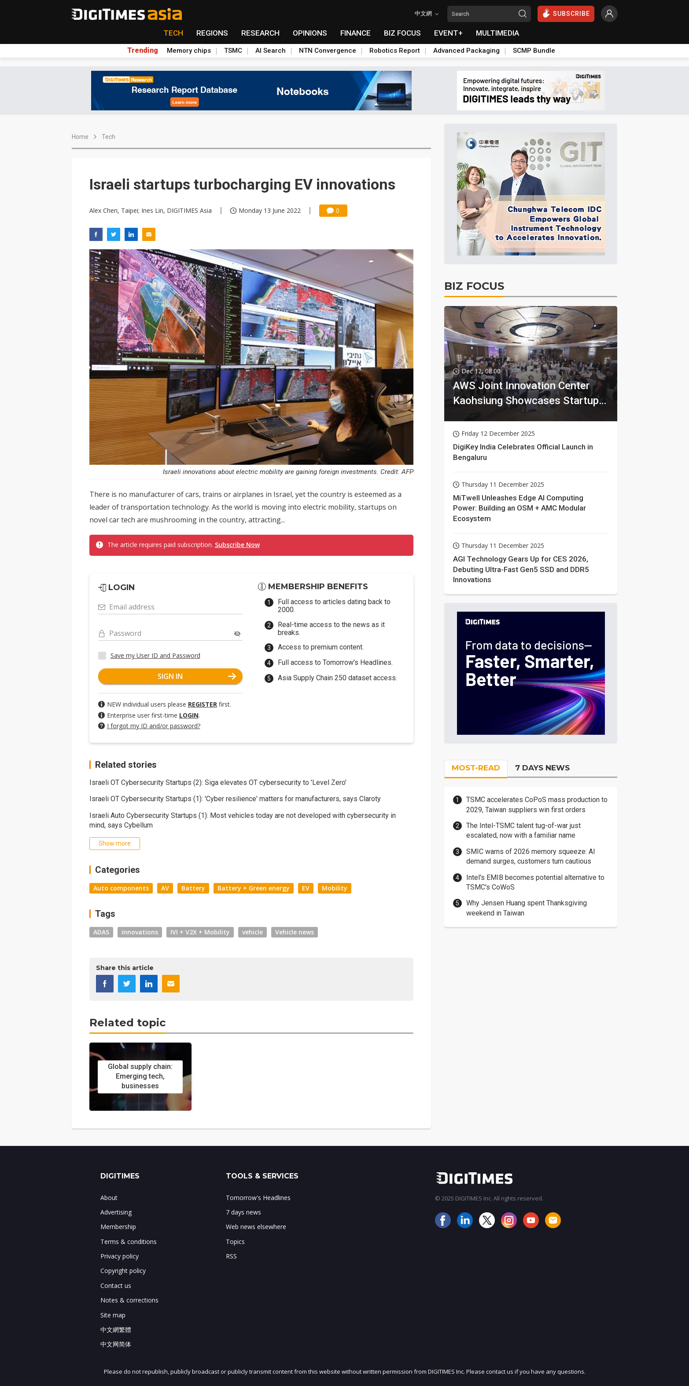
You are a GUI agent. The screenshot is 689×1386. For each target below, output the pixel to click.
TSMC (233, 51)
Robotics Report (394, 51)
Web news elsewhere (256, 1226)
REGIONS (212, 33)
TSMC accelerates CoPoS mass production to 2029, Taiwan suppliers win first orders (537, 804)
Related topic (127, 1022)
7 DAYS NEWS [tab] (542, 767)
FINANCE (355, 33)
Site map (112, 1315)
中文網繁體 (115, 1329)
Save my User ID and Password (155, 655)
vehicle (252, 932)
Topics (235, 1241)
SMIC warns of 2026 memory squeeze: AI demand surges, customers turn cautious (530, 856)
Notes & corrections (129, 1300)
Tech (108, 136)
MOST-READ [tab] (476, 767)
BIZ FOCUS (402, 33)
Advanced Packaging (466, 51)
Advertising (116, 1212)
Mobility (334, 888)
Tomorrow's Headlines (258, 1197)
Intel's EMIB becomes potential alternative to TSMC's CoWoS (535, 882)
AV (165, 888)
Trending (142, 51)
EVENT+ (448, 33)
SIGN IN (197, 676)
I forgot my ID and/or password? (153, 726)
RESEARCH (260, 33)
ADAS (101, 932)
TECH (173, 33)
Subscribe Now (237, 544)
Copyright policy (123, 1270)
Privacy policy (119, 1256)
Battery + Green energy (253, 888)
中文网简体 (115, 1344)
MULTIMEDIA (497, 33)
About (109, 1197)
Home (80, 136)
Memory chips (189, 51)
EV (305, 888)
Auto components (121, 888)
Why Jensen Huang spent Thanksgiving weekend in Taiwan (526, 908)
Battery (193, 888)
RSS (231, 1256)
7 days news (243, 1212)
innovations (140, 932)
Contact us (115, 1285)
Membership (118, 1226)
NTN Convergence (327, 51)
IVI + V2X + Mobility (200, 932)
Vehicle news (294, 932)
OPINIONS (310, 33)
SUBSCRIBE (566, 13)
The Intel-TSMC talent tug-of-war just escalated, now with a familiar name (523, 830)
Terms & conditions (128, 1241)
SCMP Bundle (534, 51)
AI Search (270, 51)
